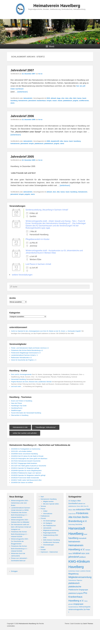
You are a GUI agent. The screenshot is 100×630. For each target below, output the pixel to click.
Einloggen (14, 571)
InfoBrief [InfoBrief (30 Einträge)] (77, 553)
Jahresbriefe (27, 98)
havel (84, 98)
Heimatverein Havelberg (56, 5)
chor (62, 98)
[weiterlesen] (22, 92)
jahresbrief (32, 100)
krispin (49, 100)
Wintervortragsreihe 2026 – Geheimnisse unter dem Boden (20, 503)
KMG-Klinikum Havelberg (51, 540)
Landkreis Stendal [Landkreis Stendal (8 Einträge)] (85, 571)
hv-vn (40, 74)
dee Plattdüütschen (49, 525)
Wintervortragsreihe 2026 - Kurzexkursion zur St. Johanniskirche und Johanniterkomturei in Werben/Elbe (54, 251)
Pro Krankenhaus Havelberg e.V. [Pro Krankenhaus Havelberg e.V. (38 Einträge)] (77, 597)
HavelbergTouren (16, 408)
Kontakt (43, 549)
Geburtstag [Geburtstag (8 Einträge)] (71, 524)
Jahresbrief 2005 (22, 156)
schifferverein (84, 100)
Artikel (45, 511)
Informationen (47, 513)
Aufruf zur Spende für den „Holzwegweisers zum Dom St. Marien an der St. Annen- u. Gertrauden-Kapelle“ (46, 331)
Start (42, 497)
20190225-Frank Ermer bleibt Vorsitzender (25, 478)
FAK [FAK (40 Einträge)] (88, 509)
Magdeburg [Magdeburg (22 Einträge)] (73, 574)
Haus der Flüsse (16, 403)
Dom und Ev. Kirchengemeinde (21, 374)
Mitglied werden (48, 501)
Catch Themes (88, 623)
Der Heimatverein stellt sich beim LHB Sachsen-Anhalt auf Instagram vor (21, 527)
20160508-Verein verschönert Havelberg (24, 454)
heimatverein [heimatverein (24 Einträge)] (74, 541)
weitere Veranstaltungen (22, 275)
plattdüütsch (67, 100)
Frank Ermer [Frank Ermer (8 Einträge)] (72, 513)
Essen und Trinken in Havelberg (21, 401)
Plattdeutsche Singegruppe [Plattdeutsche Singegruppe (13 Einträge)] (78, 590)
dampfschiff (55, 141)
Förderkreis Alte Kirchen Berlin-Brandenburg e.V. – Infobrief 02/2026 (19, 548)
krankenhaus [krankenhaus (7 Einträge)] (71, 571)
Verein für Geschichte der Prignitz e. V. (24, 360)
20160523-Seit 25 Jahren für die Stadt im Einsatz (27, 456)
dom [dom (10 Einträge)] (82, 506)
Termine (43, 506)
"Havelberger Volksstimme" (45, 427)
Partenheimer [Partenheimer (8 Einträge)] (72, 580)
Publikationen (45, 516)
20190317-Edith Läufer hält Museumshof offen (26, 480)
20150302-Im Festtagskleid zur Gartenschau (25, 449)
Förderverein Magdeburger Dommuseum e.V (26, 353)
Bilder (42, 547)
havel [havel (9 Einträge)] (85, 534)
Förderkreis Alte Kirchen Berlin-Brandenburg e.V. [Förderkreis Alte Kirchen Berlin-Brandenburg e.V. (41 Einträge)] (78, 517)
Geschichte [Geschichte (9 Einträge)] (78, 524)
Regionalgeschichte (49, 533)
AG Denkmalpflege (49, 521)
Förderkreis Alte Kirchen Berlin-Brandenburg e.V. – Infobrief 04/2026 (19, 515)
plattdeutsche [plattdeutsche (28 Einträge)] (74, 586)
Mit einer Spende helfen (51, 504)
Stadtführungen (16, 410)
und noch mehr (16, 386)
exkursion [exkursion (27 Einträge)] (80, 509)
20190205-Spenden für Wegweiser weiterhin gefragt (28, 475)
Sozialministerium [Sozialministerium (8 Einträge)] (73, 607)
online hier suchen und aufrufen (25, 433)
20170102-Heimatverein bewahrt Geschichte (25, 461)
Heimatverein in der (20, 427)
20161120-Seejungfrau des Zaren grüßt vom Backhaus (29, 458)
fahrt (74, 98)
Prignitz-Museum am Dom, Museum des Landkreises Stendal (31, 381)
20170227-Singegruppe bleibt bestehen (24, 463)
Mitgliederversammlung (50, 530)
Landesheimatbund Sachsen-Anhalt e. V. (24, 355)
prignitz (75, 100)
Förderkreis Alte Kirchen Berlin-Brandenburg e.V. (27, 350)
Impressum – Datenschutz (49, 552)
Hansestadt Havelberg (18, 379)
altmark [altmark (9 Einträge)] (80, 503)
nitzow (60, 100)
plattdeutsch (39, 143)
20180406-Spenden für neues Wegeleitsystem (26, 470)
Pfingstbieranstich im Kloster (38, 239)
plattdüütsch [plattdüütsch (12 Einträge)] (72, 593)
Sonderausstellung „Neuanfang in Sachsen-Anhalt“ (47, 210)
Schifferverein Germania (51, 542)
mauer (54, 100)
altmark (53, 98)
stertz (12, 103)
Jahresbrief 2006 (22, 116)
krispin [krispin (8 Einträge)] (78, 571)
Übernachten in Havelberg (19, 415)
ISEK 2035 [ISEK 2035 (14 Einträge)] (85, 553)
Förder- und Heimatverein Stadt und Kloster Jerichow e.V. (30, 348)
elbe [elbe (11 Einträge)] (74, 510)
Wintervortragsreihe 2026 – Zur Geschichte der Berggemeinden (20, 541)
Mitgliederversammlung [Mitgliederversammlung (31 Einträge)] (79, 577)
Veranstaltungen (48, 545)
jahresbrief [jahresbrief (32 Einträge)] (73, 557)
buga (58, 98)
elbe (70, 98)
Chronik (43, 518)
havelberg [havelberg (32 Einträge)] (73, 538)
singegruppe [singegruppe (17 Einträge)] (78, 604)
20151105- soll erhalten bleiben (21, 451)
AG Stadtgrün (47, 523)
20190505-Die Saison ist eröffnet (22, 482)
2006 (48, 141)
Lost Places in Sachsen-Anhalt (38, 264)
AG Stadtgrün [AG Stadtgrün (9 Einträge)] (72, 501)
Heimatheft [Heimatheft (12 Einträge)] (82, 538)
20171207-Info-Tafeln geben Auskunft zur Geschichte (28, 466)
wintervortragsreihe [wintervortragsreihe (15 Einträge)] (75, 609)
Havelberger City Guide (18, 405)
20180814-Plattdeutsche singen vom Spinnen (26, 473)
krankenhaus (41, 100)
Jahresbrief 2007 (22, 70)
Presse (43, 509)
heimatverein (23, 100)
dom (66, 98)
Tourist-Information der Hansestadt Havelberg (26, 413)
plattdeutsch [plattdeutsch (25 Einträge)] (74, 583)
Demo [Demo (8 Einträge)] (78, 506)
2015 (48, 98)
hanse (79, 98)
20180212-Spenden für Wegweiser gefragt (25, 468)
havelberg (14, 100)
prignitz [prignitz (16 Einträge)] (80, 593)
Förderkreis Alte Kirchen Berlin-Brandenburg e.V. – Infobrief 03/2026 (19, 534)
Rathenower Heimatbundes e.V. (21, 357)
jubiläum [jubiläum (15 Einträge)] (82, 557)
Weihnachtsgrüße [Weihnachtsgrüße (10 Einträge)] (84, 607)
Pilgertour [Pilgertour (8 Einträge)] (79, 580)
